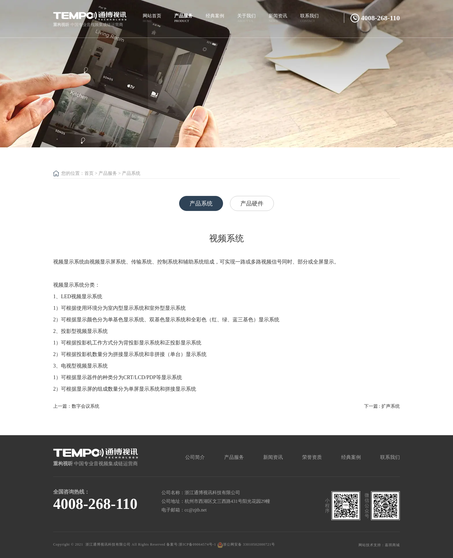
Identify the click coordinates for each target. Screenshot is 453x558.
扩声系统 (390, 406)
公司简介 (195, 457)
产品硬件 (251, 203)
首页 (89, 173)
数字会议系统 (85, 406)
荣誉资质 (312, 457)
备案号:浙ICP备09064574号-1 (191, 544)
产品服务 (108, 173)
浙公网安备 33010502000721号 (246, 544)
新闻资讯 (273, 457)
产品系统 (131, 173)
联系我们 (390, 457)
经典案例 (351, 457)
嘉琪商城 (392, 545)
